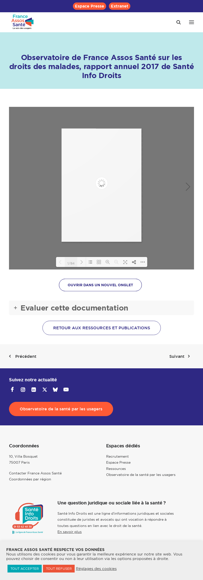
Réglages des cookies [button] (96, 569)
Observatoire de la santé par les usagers (141, 475)
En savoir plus (69, 532)
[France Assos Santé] (22, 22)
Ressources (116, 469)
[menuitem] (89, 6)
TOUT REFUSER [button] (59, 568)
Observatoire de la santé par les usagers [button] (61, 409)
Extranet (119, 6)
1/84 (71, 262)
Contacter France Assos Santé (35, 473)
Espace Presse (89, 6)
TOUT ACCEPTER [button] (24, 568)
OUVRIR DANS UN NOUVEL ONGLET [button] (100, 284)
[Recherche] (176, 22)
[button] (191, 22)
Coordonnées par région (30, 479)
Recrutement (117, 456)
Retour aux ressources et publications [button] (101, 328)
